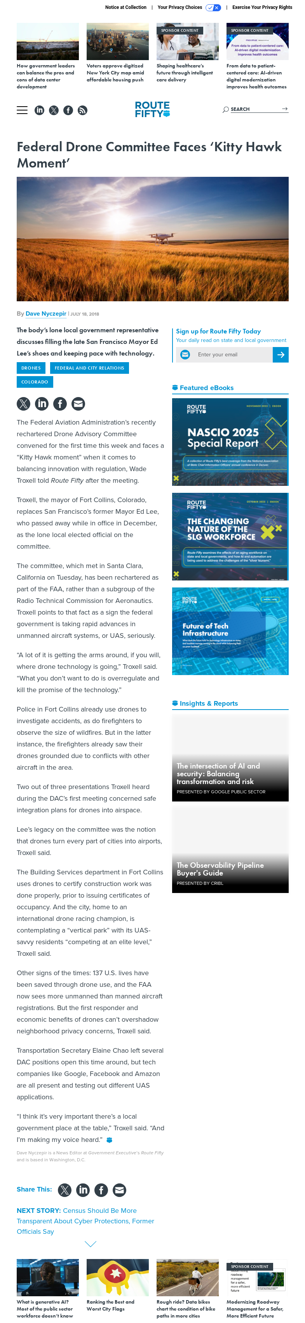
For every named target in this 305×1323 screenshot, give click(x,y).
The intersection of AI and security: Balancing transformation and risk (218, 773)
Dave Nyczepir (46, 313)
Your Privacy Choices (189, 7)
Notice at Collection (125, 7)
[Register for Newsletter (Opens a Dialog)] (281, 355)
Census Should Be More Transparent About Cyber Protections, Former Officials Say (85, 1221)
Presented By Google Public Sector (221, 791)
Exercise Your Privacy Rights (262, 7)
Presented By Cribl (200, 883)
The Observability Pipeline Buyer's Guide (220, 869)
